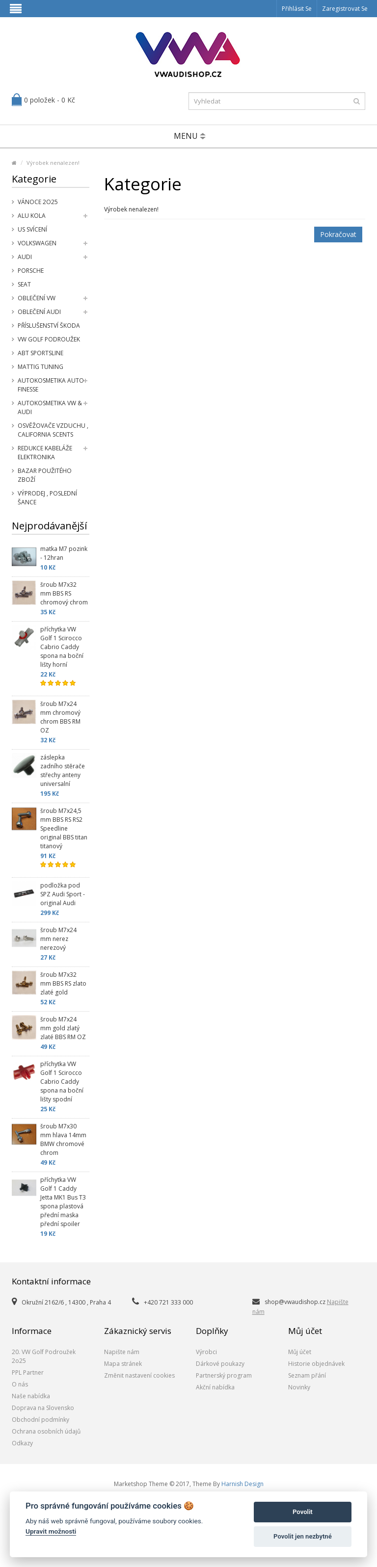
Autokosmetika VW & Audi (50, 407)
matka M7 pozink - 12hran (63, 553)
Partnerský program (224, 1375)
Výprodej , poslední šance (47, 497)
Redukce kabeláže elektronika (45, 452)
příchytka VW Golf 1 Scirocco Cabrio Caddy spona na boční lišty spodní (61, 1081)
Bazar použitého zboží (45, 475)
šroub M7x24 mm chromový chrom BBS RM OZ (60, 717)
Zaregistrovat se (345, 8)
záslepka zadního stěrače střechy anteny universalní (62, 770)
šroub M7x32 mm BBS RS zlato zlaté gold (63, 983)
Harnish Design (242, 1484)
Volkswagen (37, 243)
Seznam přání (307, 1375)
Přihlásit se (297, 8)
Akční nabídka (215, 1387)
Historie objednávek (316, 1363)
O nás (20, 1384)
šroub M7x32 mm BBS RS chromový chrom (64, 593)
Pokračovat (338, 234)
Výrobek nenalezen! (53, 162)
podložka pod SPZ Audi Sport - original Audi (62, 894)
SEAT (24, 284)
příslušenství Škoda (49, 325)
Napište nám (121, 1352)
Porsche (31, 270)
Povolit (303, 1511)
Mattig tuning (40, 367)
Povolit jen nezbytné (302, 1536)
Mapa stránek (123, 1363)
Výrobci (206, 1352)
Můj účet (299, 1352)
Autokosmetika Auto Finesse (51, 384)
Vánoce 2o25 (38, 202)
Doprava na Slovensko (43, 1408)
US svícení (32, 229)
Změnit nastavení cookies (139, 1375)
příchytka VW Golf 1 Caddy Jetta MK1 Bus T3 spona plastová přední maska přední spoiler (63, 1201)
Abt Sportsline (40, 353)
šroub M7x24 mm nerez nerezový (58, 939)
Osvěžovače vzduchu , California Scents (53, 430)
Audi (25, 257)
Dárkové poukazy (220, 1363)
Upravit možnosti (51, 1531)
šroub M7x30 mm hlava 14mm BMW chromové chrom (63, 1139)
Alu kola (32, 215)
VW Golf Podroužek (49, 339)
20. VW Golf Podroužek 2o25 (44, 1356)
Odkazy (22, 1443)
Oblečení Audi (39, 312)
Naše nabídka (31, 1396)
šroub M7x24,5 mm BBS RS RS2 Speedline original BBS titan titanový (63, 828)
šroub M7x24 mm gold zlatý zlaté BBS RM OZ (63, 1028)
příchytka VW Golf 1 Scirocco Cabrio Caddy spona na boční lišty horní (61, 647)
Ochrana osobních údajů (46, 1431)
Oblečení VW (36, 298)
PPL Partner (28, 1372)
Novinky (299, 1387)
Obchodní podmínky (40, 1419)
